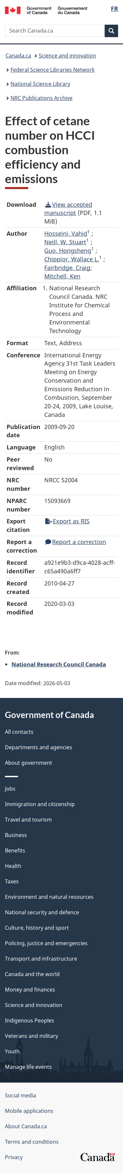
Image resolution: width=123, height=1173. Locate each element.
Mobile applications (29, 1110)
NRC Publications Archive (41, 98)
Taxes (12, 881)
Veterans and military (31, 1036)
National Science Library (40, 83)
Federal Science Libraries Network (52, 69)
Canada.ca (18, 55)
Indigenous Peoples (29, 1020)
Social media (20, 1095)
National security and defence (42, 912)
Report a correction (75, 542)
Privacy (14, 1157)
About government (28, 762)
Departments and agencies (38, 747)
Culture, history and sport (37, 927)
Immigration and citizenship (40, 804)
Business (16, 835)
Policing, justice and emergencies (46, 943)
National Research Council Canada (58, 664)
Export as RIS (67, 521)
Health (13, 866)
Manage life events (28, 1066)
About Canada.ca (26, 1126)
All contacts (19, 731)
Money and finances (30, 989)
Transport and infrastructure (41, 958)
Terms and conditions (32, 1141)
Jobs (10, 788)
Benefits (15, 850)
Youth (12, 1051)
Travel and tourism (28, 819)
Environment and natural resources (49, 896)
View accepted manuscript (68, 209)
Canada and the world (32, 974)
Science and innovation (67, 55)
